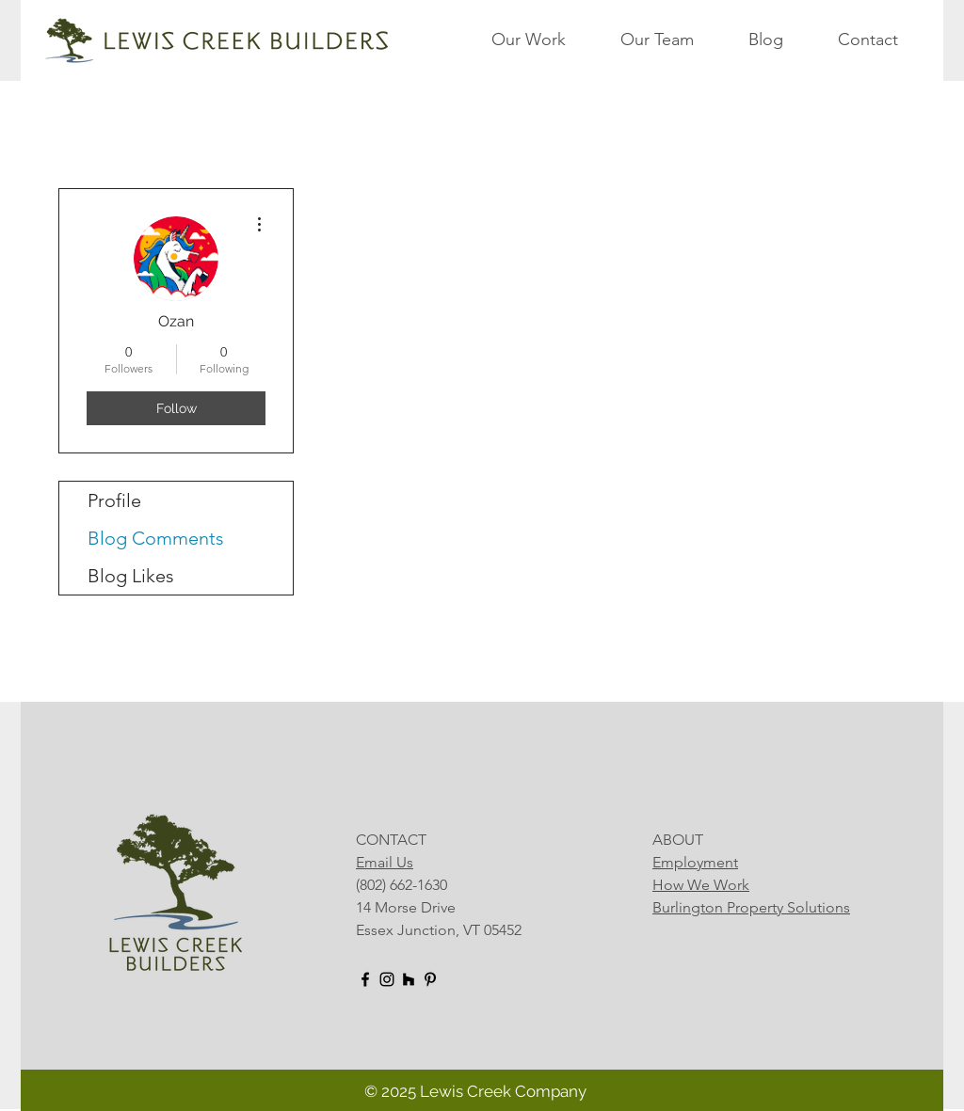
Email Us (384, 862)
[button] (546, 39)
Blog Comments (156, 538)
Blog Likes (131, 575)
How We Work (700, 885)
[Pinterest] (430, 979)
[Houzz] (408, 979)
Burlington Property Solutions (751, 907)
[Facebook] (365, 979)
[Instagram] (387, 979)
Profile (114, 500)
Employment (695, 862)
